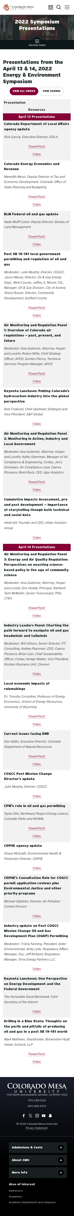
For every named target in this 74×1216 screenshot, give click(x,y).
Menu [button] (66, 6)
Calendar (51, 7)
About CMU (20, 1160)
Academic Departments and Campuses (32, 1202)
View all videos (24, 91)
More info (19, 1172)
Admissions (16, 1190)
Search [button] (59, 7)
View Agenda (51, 91)
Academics (15, 1196)
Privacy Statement (37, 1128)
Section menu (37, 43)
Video (37, 154)
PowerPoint (36, 146)
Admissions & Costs (27, 1147)
